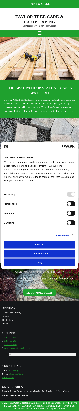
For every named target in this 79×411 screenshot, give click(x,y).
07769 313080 (10, 344)
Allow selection (39, 253)
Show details (62, 235)
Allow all (39, 244)
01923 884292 (10, 341)
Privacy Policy (8, 377)
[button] (39, 4)
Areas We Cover (16, 374)
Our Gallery (13, 370)
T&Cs (43, 408)
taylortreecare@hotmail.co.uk (17, 348)
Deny (39, 262)
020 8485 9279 (10, 337)
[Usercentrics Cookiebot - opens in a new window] (62, 147)
